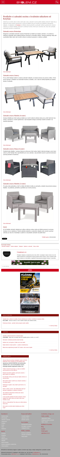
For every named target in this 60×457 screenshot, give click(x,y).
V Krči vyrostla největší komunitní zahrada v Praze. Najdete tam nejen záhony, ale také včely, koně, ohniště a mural (14, 398)
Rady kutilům (24, 436)
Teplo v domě (45, 421)
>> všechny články (53, 325)
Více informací (7, 71)
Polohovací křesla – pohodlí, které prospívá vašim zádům (16, 323)
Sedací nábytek (14, 246)
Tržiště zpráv (45, 237)
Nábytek (21, 246)
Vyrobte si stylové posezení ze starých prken (13, 335)
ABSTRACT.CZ (45, 433)
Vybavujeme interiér (46, 418)
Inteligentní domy (25, 428)
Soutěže (43, 429)
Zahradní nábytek (6, 246)
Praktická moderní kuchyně (48, 420)
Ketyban (18, 25)
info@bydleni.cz (36, 452)
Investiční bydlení (25, 416)
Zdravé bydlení (5, 446)
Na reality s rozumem (26, 426)
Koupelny (4, 435)
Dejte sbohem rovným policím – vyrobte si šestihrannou (15, 344)
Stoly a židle (36, 246)
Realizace (4, 428)
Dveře (3, 425)
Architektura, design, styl (47, 414)
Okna (3, 426)
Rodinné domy (5, 416)
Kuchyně (4, 433)
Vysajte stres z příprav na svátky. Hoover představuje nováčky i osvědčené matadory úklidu (23, 319)
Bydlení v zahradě (28, 246)
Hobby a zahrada (25, 430)
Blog (42, 426)
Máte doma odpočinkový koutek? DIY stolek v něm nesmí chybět (17, 347)
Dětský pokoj (4, 438)
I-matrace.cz (21, 252)
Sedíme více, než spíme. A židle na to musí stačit (14, 342)
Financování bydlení (26, 414)
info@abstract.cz (35, 454)
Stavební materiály (6, 419)
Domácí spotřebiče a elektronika (9, 444)
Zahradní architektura (26, 434)
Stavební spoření (25, 419)
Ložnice (3, 437)
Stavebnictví (4, 414)
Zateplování (4, 421)
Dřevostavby (4, 418)
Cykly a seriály (45, 416)
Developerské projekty (26, 424)
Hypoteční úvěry (25, 418)
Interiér (3, 431)
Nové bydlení (24, 422)
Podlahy (3, 423)
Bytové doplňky (5, 442)
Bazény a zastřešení (26, 432)
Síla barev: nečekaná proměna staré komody (13, 339)
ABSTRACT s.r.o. (15, 454)
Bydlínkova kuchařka (46, 424)
